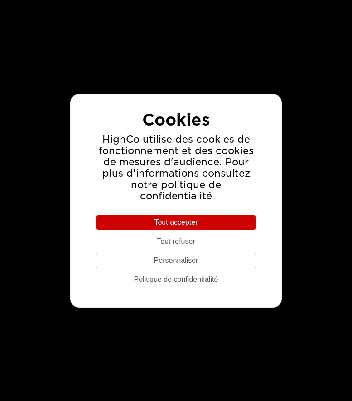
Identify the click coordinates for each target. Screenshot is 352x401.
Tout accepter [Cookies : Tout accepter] (176, 222)
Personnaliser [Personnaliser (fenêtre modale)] (176, 260)
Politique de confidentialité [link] (176, 279)
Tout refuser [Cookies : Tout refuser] (176, 241)
